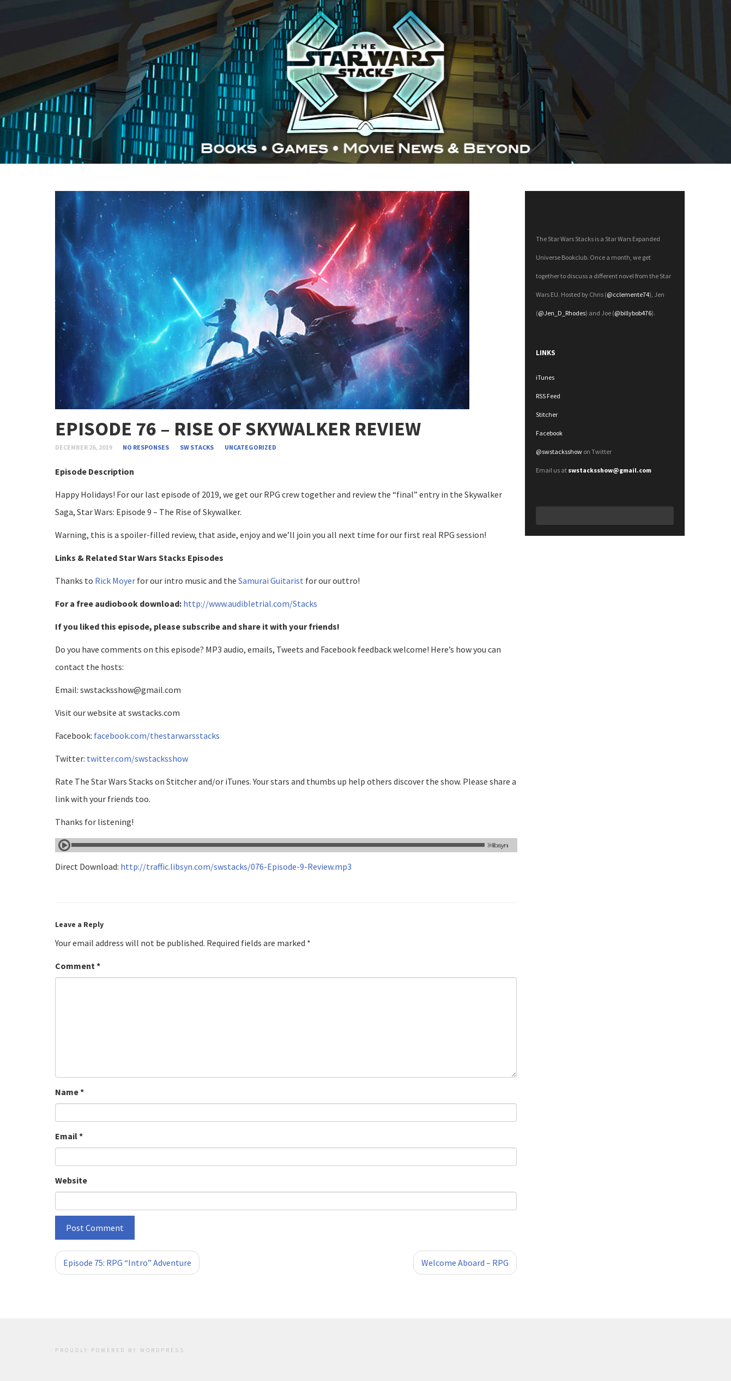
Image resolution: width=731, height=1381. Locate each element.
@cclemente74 (628, 294)
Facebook (549, 433)
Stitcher (547, 414)
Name (69, 1091)
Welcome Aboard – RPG (465, 1262)
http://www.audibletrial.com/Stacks (250, 603)
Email (69, 1136)
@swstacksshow (559, 451)
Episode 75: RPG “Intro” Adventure (127, 1262)
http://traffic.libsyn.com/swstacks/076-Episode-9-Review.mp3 (236, 866)
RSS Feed (548, 396)
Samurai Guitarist (271, 580)
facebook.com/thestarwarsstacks (157, 735)
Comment (77, 965)
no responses (146, 447)
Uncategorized (250, 447)
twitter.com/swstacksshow (137, 758)
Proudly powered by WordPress (120, 1350)
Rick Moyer (115, 580)
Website (71, 1180)
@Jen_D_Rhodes (561, 313)
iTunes (545, 377)
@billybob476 (632, 313)
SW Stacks (197, 447)
